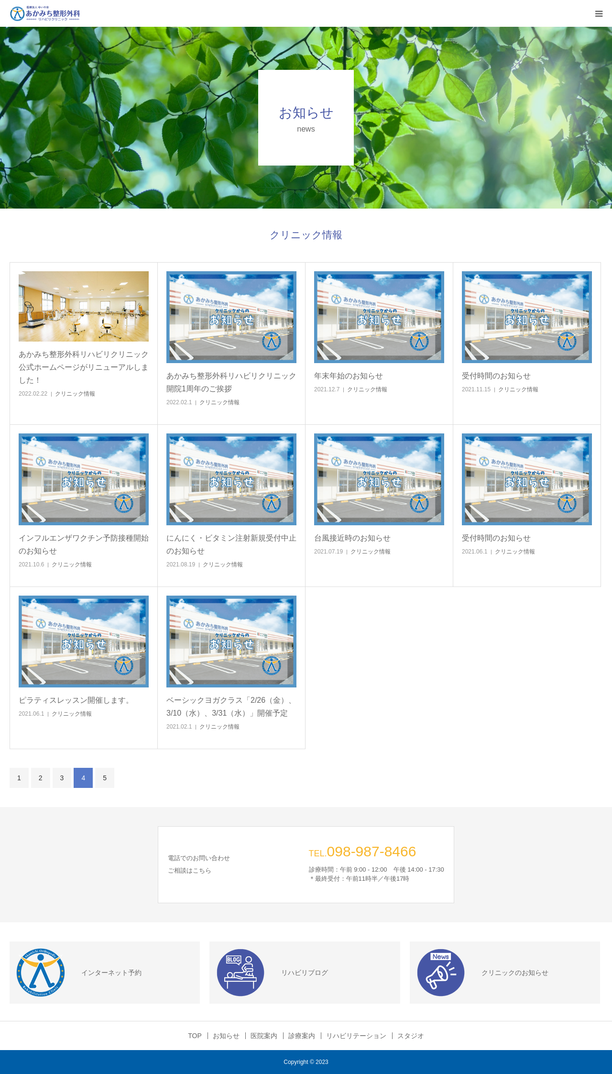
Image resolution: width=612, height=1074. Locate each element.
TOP (195, 1035)
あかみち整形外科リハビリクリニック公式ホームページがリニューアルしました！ (84, 367)
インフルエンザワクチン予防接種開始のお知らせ (84, 544)
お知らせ (226, 1035)
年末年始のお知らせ (352, 376)
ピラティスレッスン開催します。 (80, 700)
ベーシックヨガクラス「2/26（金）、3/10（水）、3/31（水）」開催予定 (231, 706)
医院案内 (264, 1035)
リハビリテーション (356, 1035)
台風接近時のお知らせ (356, 538)
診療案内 (301, 1035)
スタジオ (410, 1035)
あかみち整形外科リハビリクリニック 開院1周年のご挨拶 (231, 382)
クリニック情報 (75, 393)
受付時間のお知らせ (500, 376)
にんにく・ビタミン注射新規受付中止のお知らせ (231, 544)
